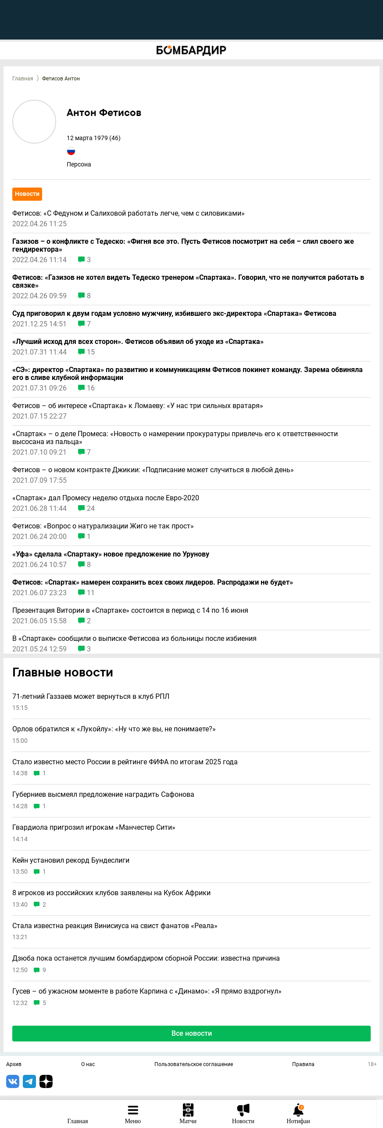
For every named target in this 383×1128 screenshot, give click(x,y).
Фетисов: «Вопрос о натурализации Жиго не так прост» (103, 526)
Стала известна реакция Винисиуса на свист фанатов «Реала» (115, 926)
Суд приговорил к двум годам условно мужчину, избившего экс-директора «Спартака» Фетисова (174, 314)
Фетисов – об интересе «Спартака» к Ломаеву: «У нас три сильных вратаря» (137, 406)
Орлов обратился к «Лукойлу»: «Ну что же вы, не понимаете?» (114, 729)
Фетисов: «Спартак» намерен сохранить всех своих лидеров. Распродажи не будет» (152, 582)
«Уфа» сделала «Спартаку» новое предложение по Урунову (110, 554)
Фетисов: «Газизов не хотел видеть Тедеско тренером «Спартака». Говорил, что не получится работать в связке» (188, 281)
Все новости (192, 1033)
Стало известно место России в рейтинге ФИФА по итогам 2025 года (125, 762)
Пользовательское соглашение (193, 1064)
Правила (303, 1064)
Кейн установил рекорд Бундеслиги (70, 860)
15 (91, 352)
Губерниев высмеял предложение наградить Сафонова (103, 795)
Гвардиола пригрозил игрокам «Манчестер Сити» (93, 828)
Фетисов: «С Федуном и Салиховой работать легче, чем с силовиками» (128, 213)
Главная (22, 79)
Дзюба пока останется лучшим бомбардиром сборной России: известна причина (146, 958)
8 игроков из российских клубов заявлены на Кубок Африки (111, 893)
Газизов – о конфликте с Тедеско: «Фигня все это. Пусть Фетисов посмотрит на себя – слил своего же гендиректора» (183, 245)
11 (91, 593)
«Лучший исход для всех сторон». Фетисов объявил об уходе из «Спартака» (138, 342)
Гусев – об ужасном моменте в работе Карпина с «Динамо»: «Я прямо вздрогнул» (147, 991)
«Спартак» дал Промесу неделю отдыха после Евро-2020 (105, 498)
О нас (88, 1064)
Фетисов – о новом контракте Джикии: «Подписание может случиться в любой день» (153, 470)
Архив (13, 1064)
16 (91, 388)
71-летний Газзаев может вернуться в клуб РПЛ (90, 697)
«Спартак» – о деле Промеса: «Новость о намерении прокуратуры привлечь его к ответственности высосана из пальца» (175, 438)
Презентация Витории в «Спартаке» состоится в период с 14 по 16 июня (130, 611)
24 (91, 509)
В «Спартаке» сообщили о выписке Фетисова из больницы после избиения (134, 639)
